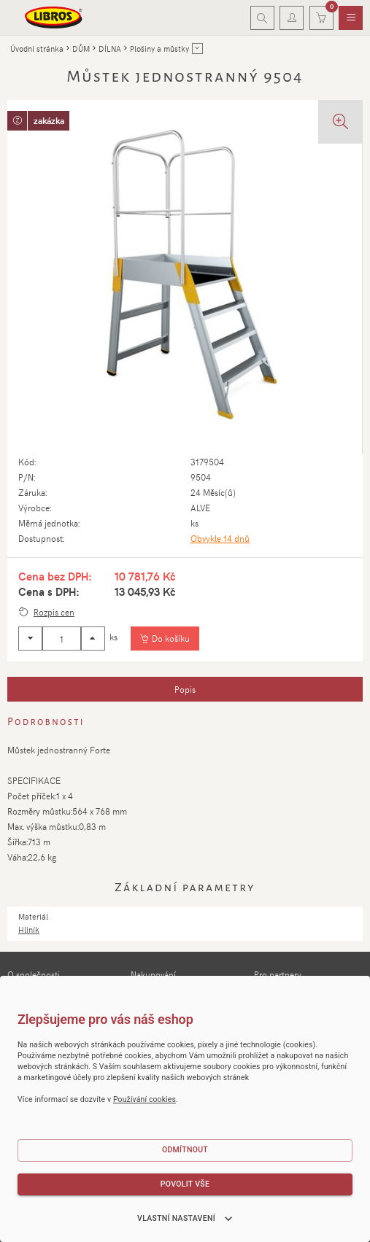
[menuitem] (351, 18)
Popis (185, 689)
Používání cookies (144, 1099)
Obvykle (220, 538)
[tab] (185, 689)
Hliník (28, 929)
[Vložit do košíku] (165, 638)
